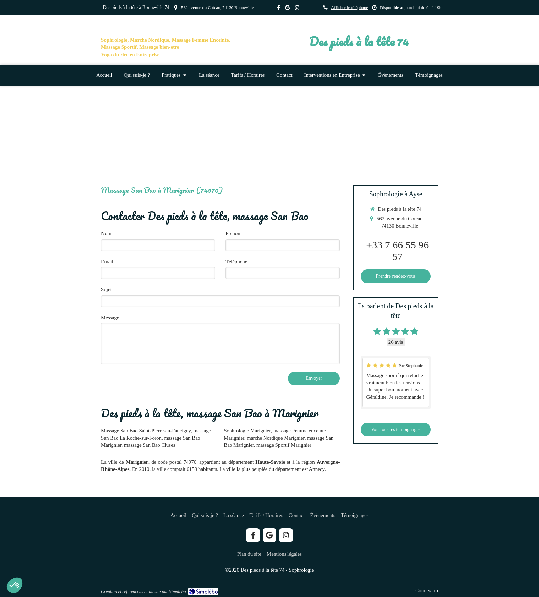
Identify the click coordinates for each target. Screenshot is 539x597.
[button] (14, 585)
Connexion (426, 590)
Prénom (234, 233)
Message (110, 317)
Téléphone (236, 261)
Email (107, 261)
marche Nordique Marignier (276, 438)
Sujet (106, 289)
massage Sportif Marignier (283, 445)
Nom (106, 233)
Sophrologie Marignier (247, 430)
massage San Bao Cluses (149, 445)
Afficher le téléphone (349, 7)
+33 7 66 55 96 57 (397, 250)
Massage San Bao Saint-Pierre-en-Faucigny (146, 430)
